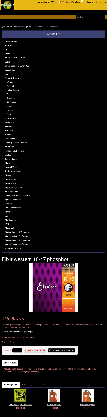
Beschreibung (10, 363)
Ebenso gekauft (11, 384)
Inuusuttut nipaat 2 (54, 405)
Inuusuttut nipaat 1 (87, 405)
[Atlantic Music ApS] (7, 4)
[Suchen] (103, 17)
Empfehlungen (28, 384)
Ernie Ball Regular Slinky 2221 (20, 405)
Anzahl (7, 350)
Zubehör (41, 384)
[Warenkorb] (76, 2)
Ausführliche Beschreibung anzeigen (17, 332)
